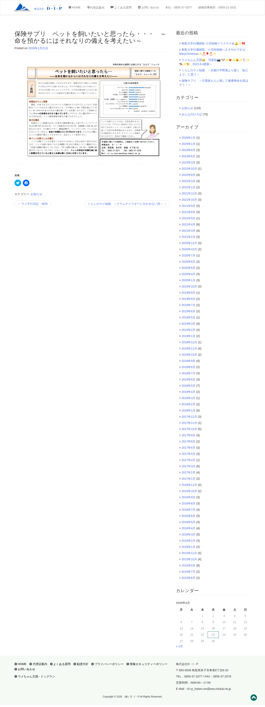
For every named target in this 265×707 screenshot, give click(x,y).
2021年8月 (188, 212)
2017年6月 (188, 447)
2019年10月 (189, 286)
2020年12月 (189, 243)
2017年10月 (189, 429)
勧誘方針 (80, 664)
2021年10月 (189, 199)
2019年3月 (188, 323)
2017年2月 (188, 472)
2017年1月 (188, 478)
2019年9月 (188, 292)
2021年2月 (188, 236)
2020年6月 (188, 261)
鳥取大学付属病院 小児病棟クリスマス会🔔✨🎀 (213, 43)
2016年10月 (189, 491)
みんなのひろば (192, 114)
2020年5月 (188, 267)
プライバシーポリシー (107, 664)
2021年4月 (188, 224)
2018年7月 (188, 373)
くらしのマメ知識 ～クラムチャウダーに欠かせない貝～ (127, 203)
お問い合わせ (148, 7)
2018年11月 (189, 348)
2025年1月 (188, 143)
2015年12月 (189, 553)
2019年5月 (188, 317)
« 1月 (179, 646)
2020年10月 (189, 249)
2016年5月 (188, 522)
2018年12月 (189, 342)
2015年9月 (188, 565)
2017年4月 (188, 460)
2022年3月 (188, 181)
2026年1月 (188, 137)
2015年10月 (189, 559)
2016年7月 (188, 509)
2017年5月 (188, 453)
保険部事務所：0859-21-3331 (217, 7)
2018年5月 (188, 385)
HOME (74, 7)
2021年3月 (188, 230)
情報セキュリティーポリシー (146, 664)
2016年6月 (188, 515)
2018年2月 (188, 404)
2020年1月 (188, 280)
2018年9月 (188, 360)
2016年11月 (189, 484)
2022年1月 (188, 187)
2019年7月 (188, 305)
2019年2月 (188, 329)
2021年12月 (189, 193)
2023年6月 (188, 156)
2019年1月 (188, 336)
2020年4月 (188, 274)
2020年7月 (188, 255)
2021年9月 (188, 205)
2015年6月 (188, 577)
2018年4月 (188, 391)
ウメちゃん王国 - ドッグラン (34, 676)
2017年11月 (189, 422)
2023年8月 (188, 150)
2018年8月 (188, 367)
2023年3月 (188, 162)
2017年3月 (188, 466)
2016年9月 (188, 497)
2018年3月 (188, 398)
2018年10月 (189, 354)
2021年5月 (188, 218)
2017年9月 (188, 435)
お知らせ (36, 194)
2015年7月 (188, 571)
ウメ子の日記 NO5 (33, 203)
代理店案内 (38, 664)
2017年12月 (189, 416)
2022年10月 (189, 168)
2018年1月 (188, 410)
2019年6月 (188, 311)
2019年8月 (188, 298)
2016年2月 (188, 540)
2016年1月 (188, 546)
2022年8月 (188, 174)
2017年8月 (188, 441)
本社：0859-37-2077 (178, 7)
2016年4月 (188, 528)
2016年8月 (188, 503)
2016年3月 (188, 534)
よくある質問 (121, 7)
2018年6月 (188, 379)
